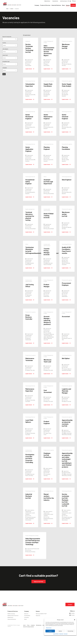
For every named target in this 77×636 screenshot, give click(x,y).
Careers (11, 8)
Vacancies (38, 615)
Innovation (26, 617)
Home (7, 8)
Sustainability (27, 615)
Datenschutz (61, 633)
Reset (4, 74)
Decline (60, 631)
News (25, 619)
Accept (50, 631)
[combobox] (9, 45)
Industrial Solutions (12, 619)
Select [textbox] (4, 45)
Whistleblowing (38, 625)
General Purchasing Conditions (28, 626)
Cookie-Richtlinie (56, 633)
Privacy (28, 625)
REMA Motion (10, 617)
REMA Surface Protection (13, 615)
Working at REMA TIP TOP (41, 613)
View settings (70, 631)
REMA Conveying (11, 613)
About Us (26, 613)
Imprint (24, 625)
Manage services (48, 627)
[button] (74, 619)
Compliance (33, 625)
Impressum (65, 633)
